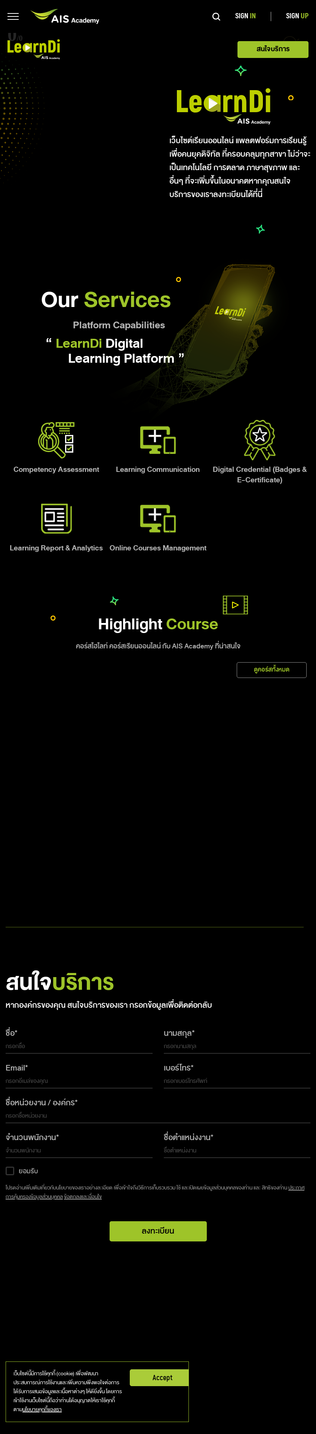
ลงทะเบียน (158, 1231)
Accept (162, 1378)
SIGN (245, 16)
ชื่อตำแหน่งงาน (187, 1137)
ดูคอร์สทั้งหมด (271, 670)
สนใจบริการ (273, 49)
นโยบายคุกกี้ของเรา (42, 1409)
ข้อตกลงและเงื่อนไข (83, 1196)
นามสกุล (178, 1033)
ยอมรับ (28, 1171)
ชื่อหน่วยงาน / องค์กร (40, 1102)
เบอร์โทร (177, 1068)
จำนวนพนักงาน (31, 1137)
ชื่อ (10, 1033)
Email (15, 1068)
